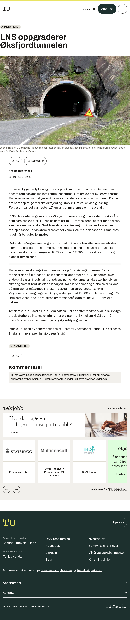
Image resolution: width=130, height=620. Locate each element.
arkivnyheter (10, 27)
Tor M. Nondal (13, 556)
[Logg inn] (89, 8)
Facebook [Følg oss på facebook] (53, 545)
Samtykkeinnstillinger (103, 545)
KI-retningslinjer (100, 559)
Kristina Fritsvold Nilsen (19, 543)
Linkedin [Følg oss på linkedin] (51, 552)
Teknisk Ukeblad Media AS (33, 606)
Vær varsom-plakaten (56, 570)
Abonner (107, 9)
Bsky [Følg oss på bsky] (49, 559)
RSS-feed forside (58, 539)
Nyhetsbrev (97, 539)
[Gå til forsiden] (6, 9)
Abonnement (65, 583)
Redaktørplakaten (89, 570)
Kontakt (65, 592)
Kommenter (35, 161)
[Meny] (122, 9)
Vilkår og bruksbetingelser (107, 552)
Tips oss (118, 522)
